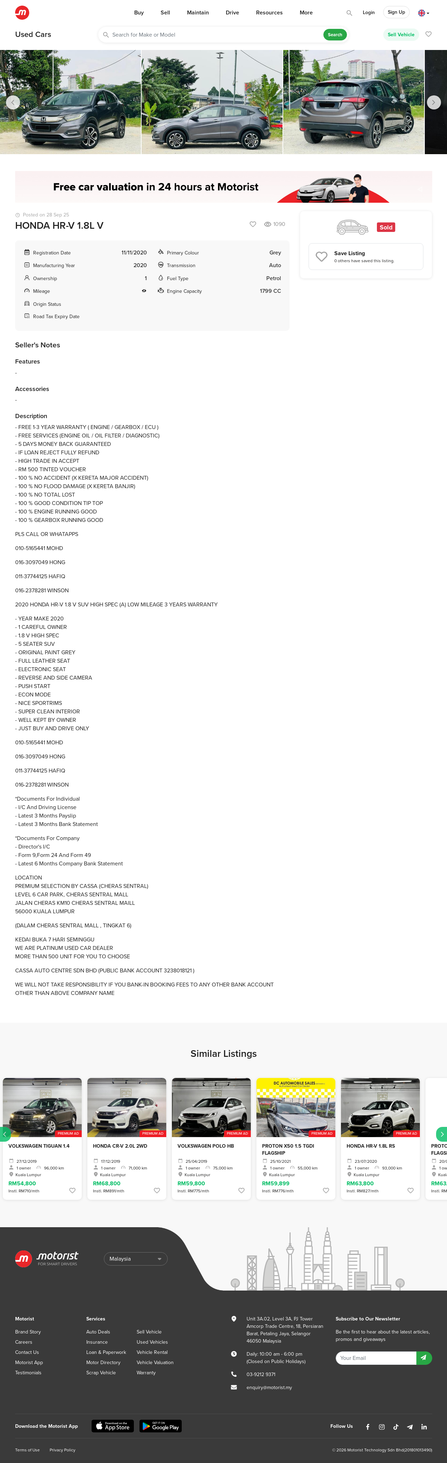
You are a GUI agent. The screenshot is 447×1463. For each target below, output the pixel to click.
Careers (23, 1342)
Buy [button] (139, 12)
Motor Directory (103, 1363)
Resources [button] (269, 12)
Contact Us (27, 1352)
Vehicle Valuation (155, 1363)
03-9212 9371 (261, 1374)
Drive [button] (232, 12)
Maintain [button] (198, 12)
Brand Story (28, 1332)
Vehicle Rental (152, 1352)
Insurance (97, 1342)
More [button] (306, 12)
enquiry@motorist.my (269, 1388)
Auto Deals (98, 1332)
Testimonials (28, 1373)
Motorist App (29, 1363)
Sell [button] (165, 12)
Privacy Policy (62, 1450)
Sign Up (396, 12)
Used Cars (33, 34)
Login (369, 12)
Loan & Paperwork (106, 1352)
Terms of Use (27, 1450)
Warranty (146, 1373)
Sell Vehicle (401, 34)
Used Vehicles (152, 1342)
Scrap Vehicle (101, 1373)
